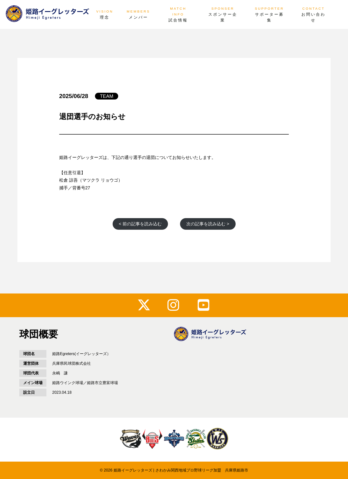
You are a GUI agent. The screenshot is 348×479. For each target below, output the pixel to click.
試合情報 (178, 20)
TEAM (106, 96)
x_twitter (144, 305)
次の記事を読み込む (207, 224)
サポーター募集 (269, 17)
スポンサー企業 (222, 17)
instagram (174, 305)
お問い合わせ (313, 17)
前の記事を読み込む (140, 224)
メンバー (138, 17)
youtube (204, 305)
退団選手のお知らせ (92, 117)
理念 (104, 17)
